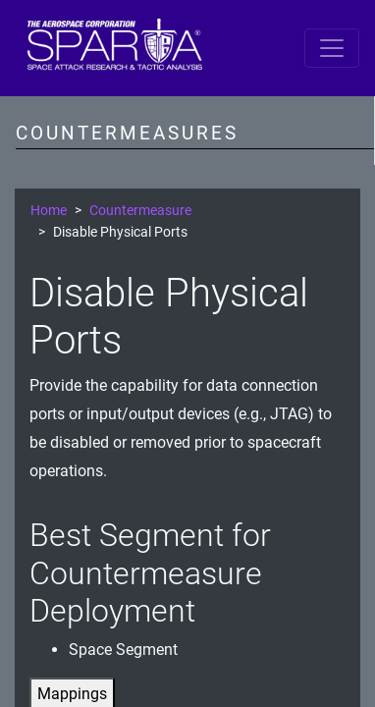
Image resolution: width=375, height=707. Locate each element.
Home (48, 210)
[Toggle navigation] (331, 48)
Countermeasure (140, 210)
